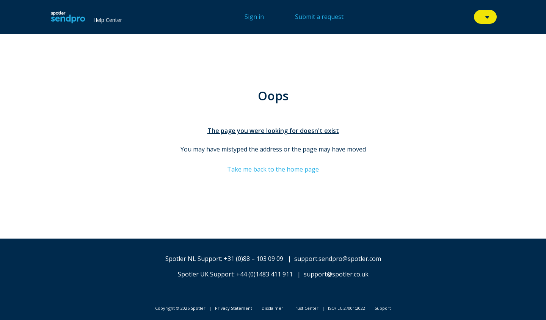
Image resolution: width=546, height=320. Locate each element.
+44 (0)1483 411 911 (264, 274)
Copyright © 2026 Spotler (180, 308)
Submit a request (319, 16)
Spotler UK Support (206, 274)
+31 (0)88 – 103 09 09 (253, 258)
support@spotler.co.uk (336, 274)
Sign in (254, 16)
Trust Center (305, 308)
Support (383, 308)
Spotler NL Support (193, 258)
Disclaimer (272, 308)
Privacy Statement (233, 308)
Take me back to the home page (273, 169)
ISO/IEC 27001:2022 (346, 308)
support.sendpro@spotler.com (337, 258)
